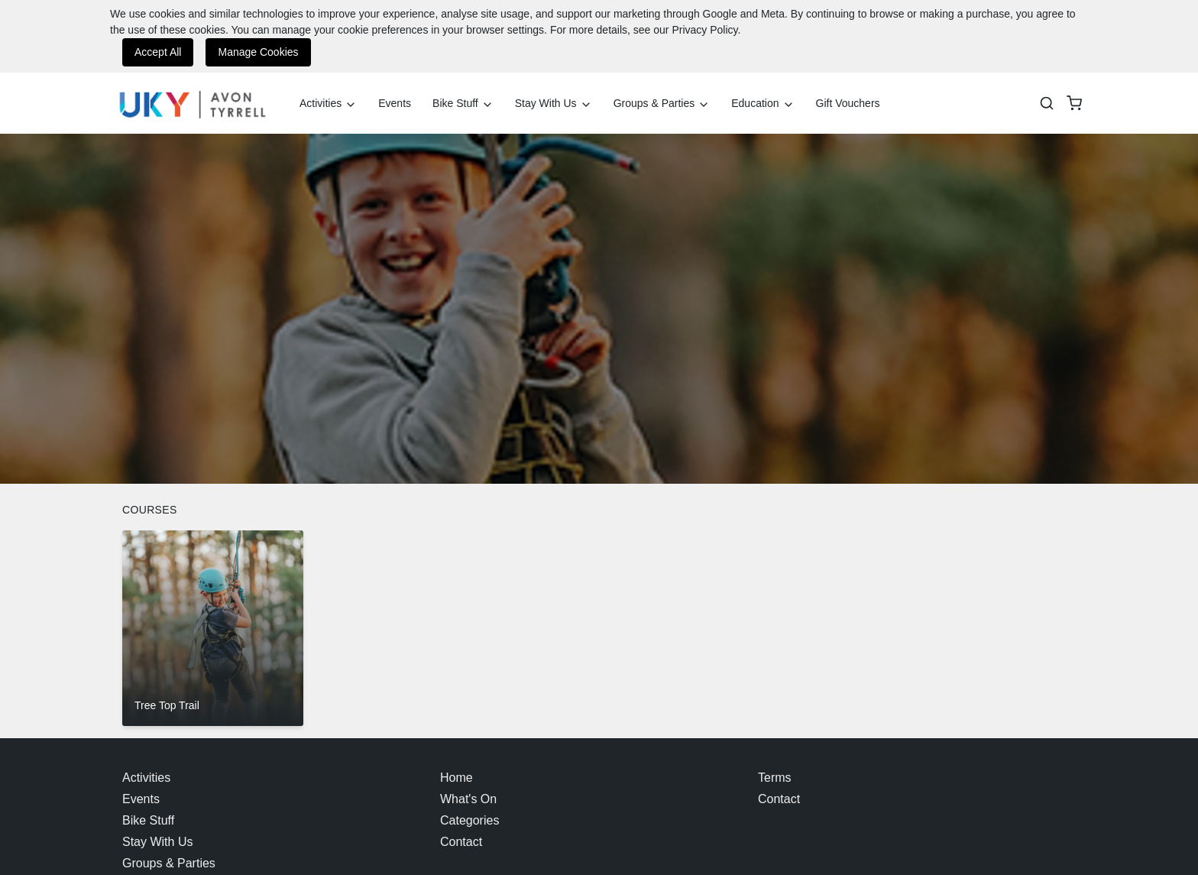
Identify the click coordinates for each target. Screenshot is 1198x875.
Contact (461, 841)
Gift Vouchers (848, 103)
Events (394, 103)
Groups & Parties (662, 104)
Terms (775, 777)
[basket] (1074, 103)
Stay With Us (553, 104)
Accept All (157, 52)
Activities (328, 104)
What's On (468, 798)
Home (456, 777)
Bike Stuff (463, 104)
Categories (469, 820)
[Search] (1046, 103)
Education (762, 104)
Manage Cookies (258, 52)
